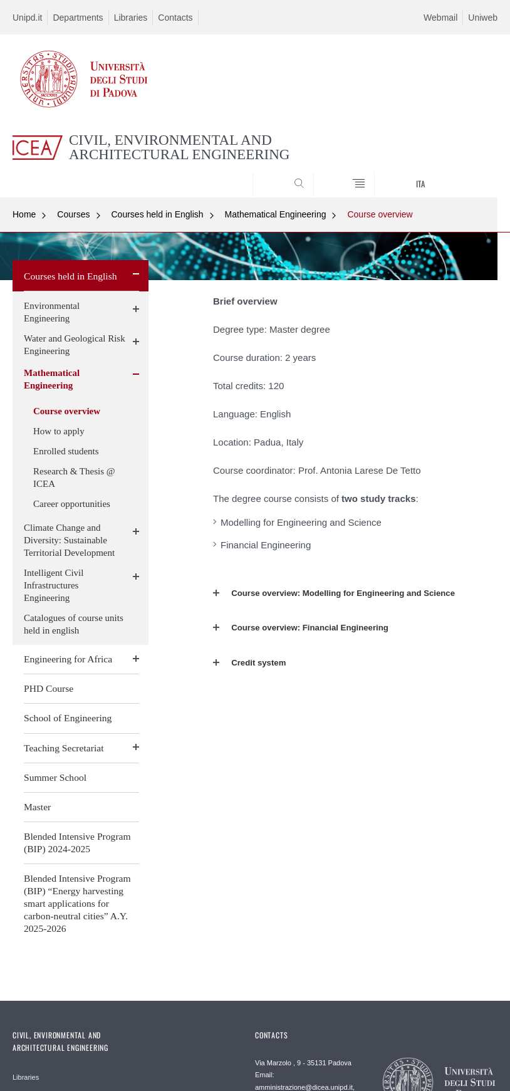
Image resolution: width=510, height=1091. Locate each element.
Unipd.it (27, 18)
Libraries (131, 18)
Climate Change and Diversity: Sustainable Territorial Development (69, 540)
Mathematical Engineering (275, 214)
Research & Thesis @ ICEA (74, 477)
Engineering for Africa (68, 659)
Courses (73, 214)
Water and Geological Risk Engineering (74, 344)
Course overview (379, 214)
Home (24, 214)
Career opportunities (71, 504)
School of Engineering (68, 718)
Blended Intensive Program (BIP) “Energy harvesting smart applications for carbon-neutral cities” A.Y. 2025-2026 (77, 903)
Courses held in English (158, 214)
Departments (78, 18)
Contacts (175, 18)
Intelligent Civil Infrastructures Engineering (53, 585)
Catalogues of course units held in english (73, 624)
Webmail (440, 18)
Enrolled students (66, 451)
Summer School (55, 777)
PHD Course (48, 688)
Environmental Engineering (52, 312)
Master (37, 806)
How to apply (59, 431)
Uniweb (482, 18)
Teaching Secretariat (63, 748)
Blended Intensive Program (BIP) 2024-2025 (77, 842)
